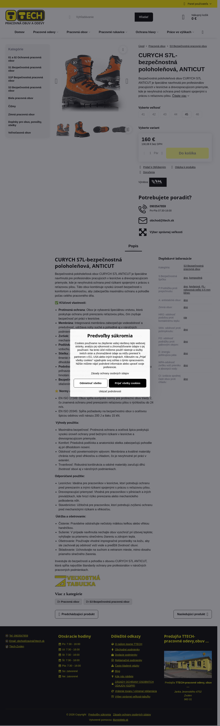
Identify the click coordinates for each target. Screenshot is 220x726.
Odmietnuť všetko (90, 383)
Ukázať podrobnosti (110, 391)
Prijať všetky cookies (127, 383)
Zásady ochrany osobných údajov (110, 373)
